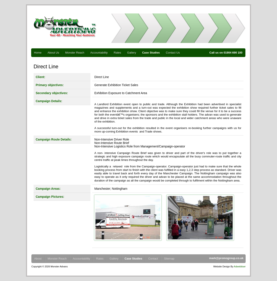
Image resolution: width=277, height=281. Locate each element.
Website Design (221, 266)
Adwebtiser (240, 266)
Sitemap (169, 258)
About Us (53, 52)
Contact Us (173, 52)
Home (38, 52)
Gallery (131, 52)
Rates (117, 52)
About (38, 258)
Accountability (99, 52)
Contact (153, 258)
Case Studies (151, 52)
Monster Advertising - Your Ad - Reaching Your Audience (64, 26)
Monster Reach (74, 52)
